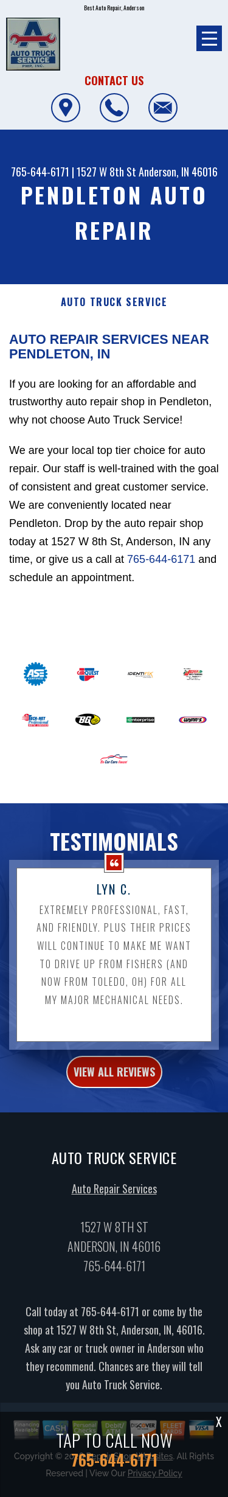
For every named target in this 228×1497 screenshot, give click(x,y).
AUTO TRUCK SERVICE (114, 302)
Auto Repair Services (114, 1194)
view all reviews (114, 1078)
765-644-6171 (40, 172)
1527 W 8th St (106, 172)
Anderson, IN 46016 (178, 172)
